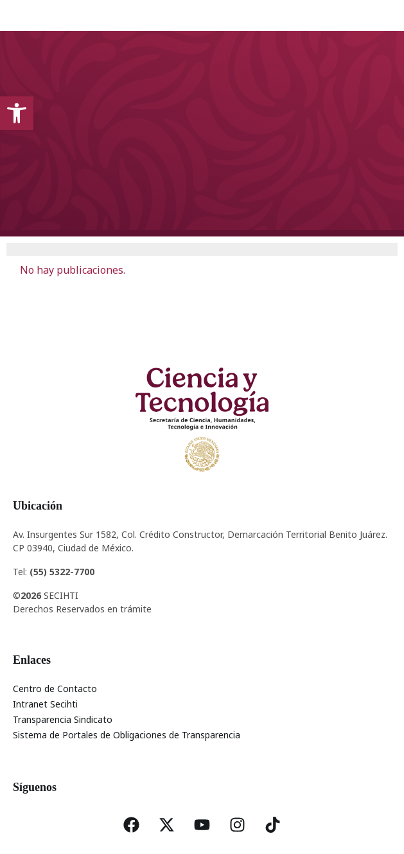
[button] (16, 113)
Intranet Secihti (45, 704)
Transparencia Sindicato (62, 719)
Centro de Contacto (55, 688)
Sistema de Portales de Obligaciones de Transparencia (126, 735)
